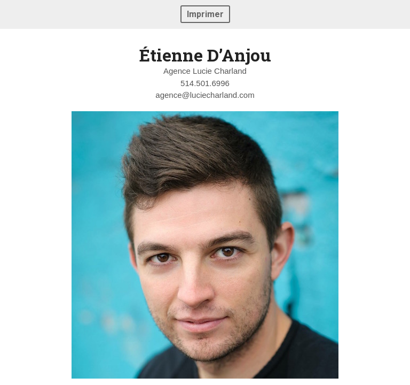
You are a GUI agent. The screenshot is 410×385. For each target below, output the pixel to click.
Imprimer (205, 14)
